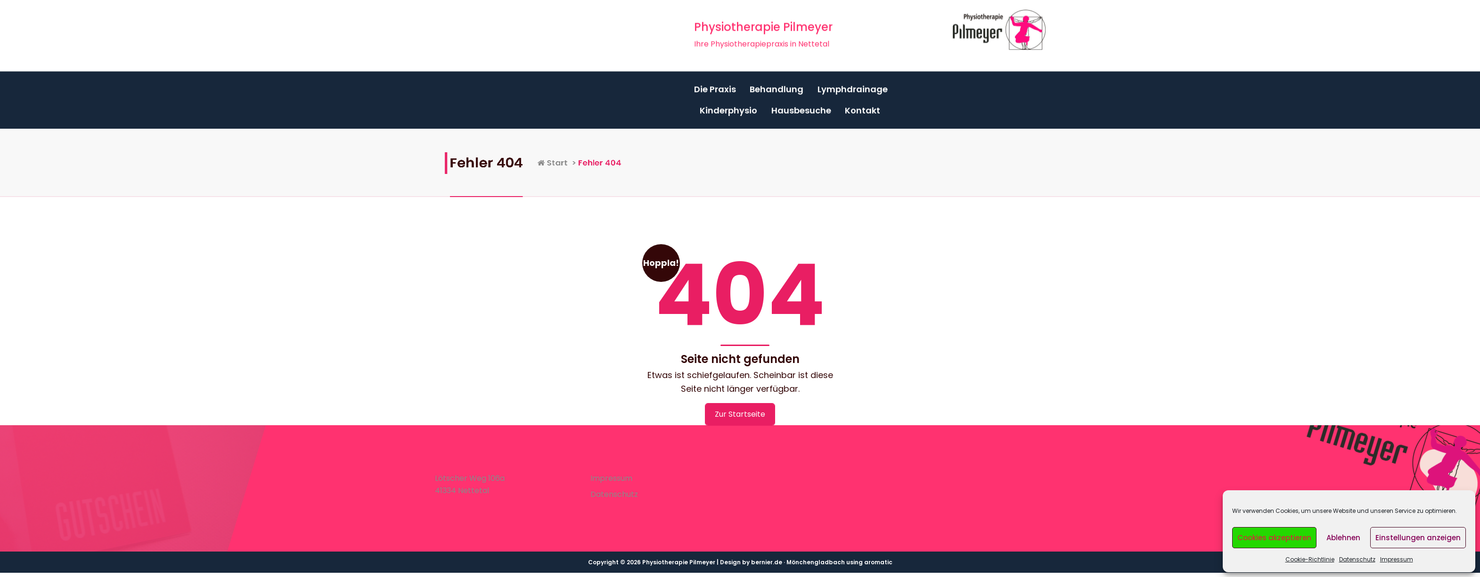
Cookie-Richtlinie (1309, 559)
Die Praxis (715, 85)
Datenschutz (1357, 559)
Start (609, 162)
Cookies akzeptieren (1274, 538)
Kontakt (862, 107)
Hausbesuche (801, 107)
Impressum (1396, 559)
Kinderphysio (728, 107)
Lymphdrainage (853, 85)
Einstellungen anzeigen (1418, 538)
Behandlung (776, 85)
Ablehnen (1343, 538)
